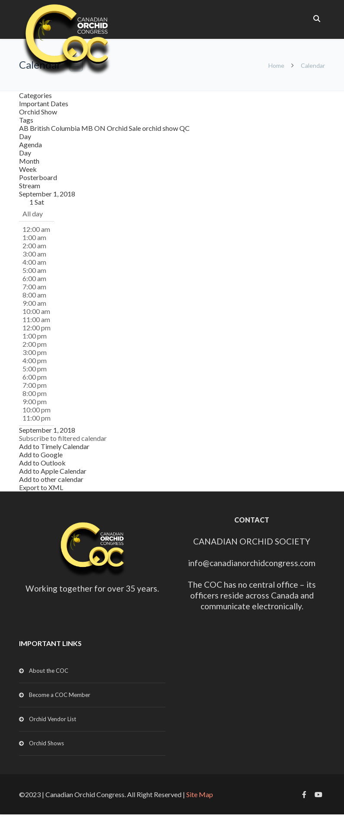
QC (184, 128)
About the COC (48, 670)
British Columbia (55, 128)
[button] (63, 438)
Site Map (199, 794)
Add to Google (41, 454)
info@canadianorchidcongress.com (251, 563)
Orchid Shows (46, 743)
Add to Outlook (42, 463)
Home (276, 65)
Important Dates (43, 103)
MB (87, 128)
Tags (26, 120)
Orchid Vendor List (52, 719)
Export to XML (41, 487)
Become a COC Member (59, 694)
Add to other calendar (51, 479)
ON (100, 128)
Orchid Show (38, 112)
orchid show (160, 128)
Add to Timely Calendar (54, 446)
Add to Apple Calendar (52, 471)
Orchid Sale (124, 128)
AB (24, 128)
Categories (35, 95)
